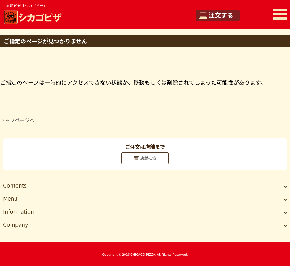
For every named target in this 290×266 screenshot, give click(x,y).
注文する (221, 15)
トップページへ (17, 120)
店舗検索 (148, 158)
